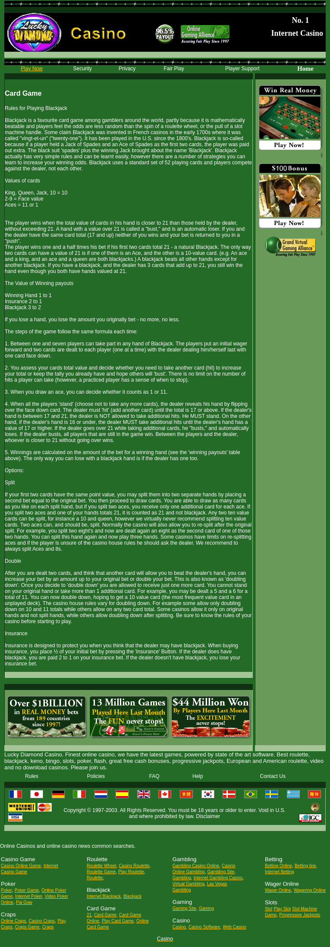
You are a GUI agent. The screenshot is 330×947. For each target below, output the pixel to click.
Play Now (32, 69)
